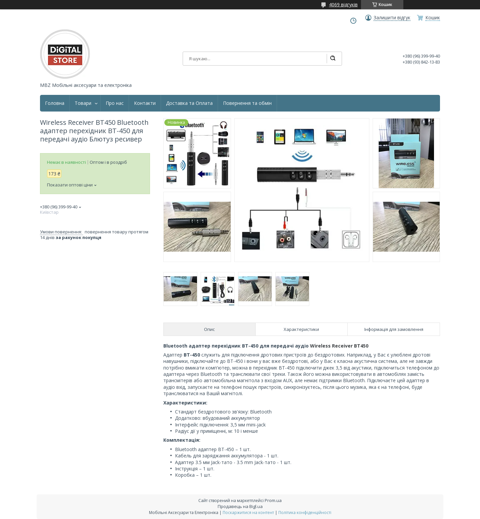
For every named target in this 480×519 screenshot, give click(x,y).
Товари (83, 103)
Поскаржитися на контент (248, 512)
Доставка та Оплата (189, 103)
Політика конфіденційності (304, 512)
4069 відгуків (343, 4)
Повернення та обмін (247, 103)
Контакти (145, 103)
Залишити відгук (392, 18)
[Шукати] (333, 58)
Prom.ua (273, 500)
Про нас (115, 103)
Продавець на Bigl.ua (240, 506)
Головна (54, 103)
